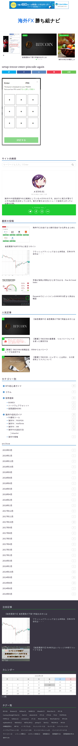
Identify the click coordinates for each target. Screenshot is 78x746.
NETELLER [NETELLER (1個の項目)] (28, 722)
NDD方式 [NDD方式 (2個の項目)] (18, 722)
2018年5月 (39, 488)
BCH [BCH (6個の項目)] (5, 711)
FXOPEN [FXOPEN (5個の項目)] (63, 715)
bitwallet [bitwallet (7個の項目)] (41, 711)
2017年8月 (39, 533)
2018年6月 (39, 483)
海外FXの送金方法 (42, 429)
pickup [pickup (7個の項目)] (38, 722)
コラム (40, 391)
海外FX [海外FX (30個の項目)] (6, 738)
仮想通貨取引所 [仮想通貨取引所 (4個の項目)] (68, 734)
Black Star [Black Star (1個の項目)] (51, 711)
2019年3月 (39, 450)
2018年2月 (39, 499)
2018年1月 (39, 505)
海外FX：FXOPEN (42, 420)
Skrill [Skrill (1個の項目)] (46, 722)
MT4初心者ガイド (40, 385)
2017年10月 (39, 521)
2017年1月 (39, 555)
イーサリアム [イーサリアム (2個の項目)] (25, 726)
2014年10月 (39, 571)
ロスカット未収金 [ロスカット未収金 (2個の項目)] (34, 734)
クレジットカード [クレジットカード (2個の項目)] (39, 726)
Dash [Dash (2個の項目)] (24, 715)
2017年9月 (39, 527)
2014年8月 (39, 582)
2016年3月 (39, 560)
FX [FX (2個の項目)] (55, 715)
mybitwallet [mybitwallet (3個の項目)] (7, 722)
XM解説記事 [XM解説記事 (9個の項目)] (7, 726)
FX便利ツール (42, 417)
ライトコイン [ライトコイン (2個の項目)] (7, 734)
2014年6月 (39, 588)
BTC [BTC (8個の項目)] (60, 711)
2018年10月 (39, 466)
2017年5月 (39, 538)
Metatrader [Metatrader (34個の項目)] (42, 719)
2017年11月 (39, 516)
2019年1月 (39, 455)
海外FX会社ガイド (40, 414)
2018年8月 (39, 477)
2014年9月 (39, 577)
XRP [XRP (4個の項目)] (16, 726)
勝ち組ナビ (39, 21)
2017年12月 (39, 510)
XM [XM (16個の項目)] (63, 722)
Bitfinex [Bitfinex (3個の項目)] (22, 711)
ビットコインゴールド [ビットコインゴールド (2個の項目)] (59, 730)
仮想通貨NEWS (42, 408)
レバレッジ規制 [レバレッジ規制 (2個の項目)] (20, 734)
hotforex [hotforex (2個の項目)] (15, 719)
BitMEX (42, 402)
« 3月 (4, 696)
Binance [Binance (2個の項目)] (13, 711)
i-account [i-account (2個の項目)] (25, 719)
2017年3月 (39, 549)
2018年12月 (39, 461)
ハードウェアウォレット (42, 405)
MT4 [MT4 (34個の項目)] (64, 719)
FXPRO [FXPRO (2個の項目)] (6, 719)
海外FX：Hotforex (42, 423)
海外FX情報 (42, 436)
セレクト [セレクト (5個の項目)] (51, 726)
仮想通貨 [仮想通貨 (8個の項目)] (46, 734)
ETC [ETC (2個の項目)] (42, 715)
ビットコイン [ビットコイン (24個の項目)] (26, 730)
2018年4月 (39, 494)
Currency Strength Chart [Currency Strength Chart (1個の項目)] (11, 715)
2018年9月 (39, 472)
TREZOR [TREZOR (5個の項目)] (54, 722)
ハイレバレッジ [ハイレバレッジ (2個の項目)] (62, 726)
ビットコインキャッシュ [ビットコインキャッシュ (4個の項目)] (42, 730)
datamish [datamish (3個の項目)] (33, 715)
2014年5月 (39, 593)
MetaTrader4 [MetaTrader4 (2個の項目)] (55, 719)
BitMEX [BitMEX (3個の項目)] (32, 711)
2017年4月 (39, 544)
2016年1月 (39, 566)
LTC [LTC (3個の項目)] (33, 719)
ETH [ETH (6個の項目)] (49, 715)
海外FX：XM (42, 426)
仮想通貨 (40, 398)
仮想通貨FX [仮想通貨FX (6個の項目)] (56, 734)
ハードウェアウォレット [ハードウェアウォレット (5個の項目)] (11, 730)
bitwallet (15, 433)
